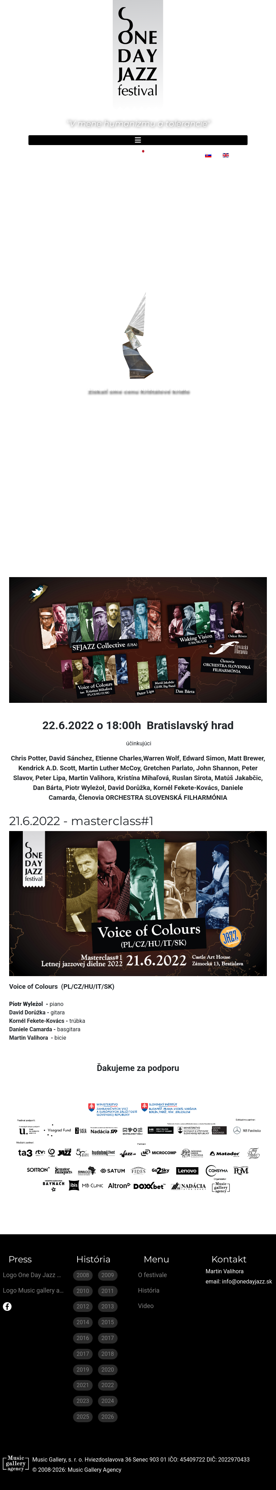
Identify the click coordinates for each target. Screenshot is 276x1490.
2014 (83, 1322)
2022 (107, 1385)
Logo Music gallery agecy (33, 1290)
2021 (83, 1385)
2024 (107, 1401)
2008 (83, 1275)
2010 (83, 1291)
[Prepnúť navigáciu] (138, 140)
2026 (107, 1416)
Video (146, 1305)
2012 (83, 1306)
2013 (107, 1306)
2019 (83, 1369)
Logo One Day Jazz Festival (33, 1275)
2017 (107, 1338)
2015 (107, 1322)
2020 (107, 1369)
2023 (83, 1401)
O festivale (152, 1275)
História (148, 1290)
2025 (83, 1416)
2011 (107, 1291)
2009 (107, 1275)
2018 (107, 1354)
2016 (83, 1338)
